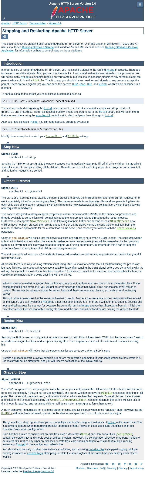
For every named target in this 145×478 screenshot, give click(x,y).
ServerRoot (54, 136)
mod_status (20, 238)
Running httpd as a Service (38, 47)
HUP (89, 84)
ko (136, 463)
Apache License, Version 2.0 (38, 471)
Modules (80, 468)
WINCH (103, 84)
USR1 (82, 84)
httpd (110, 69)
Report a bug (137, 468)
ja (130, 463)
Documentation (37, 23)
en (113, 463)
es (119, 463)
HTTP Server (19, 23)
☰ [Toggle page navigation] (140, 4)
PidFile (38, 80)
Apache (5, 23)
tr (141, 463)
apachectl (43, 115)
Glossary (111, 468)
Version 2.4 (55, 23)
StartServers (39, 221)
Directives (92, 468)
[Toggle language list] (4, 36)
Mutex (85, 434)
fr (124, 463)
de (107, 463)
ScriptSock (124, 434)
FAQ (102, 468)
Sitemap (123, 468)
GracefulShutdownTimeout (68, 399)
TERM (75, 84)
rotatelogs (96, 449)
